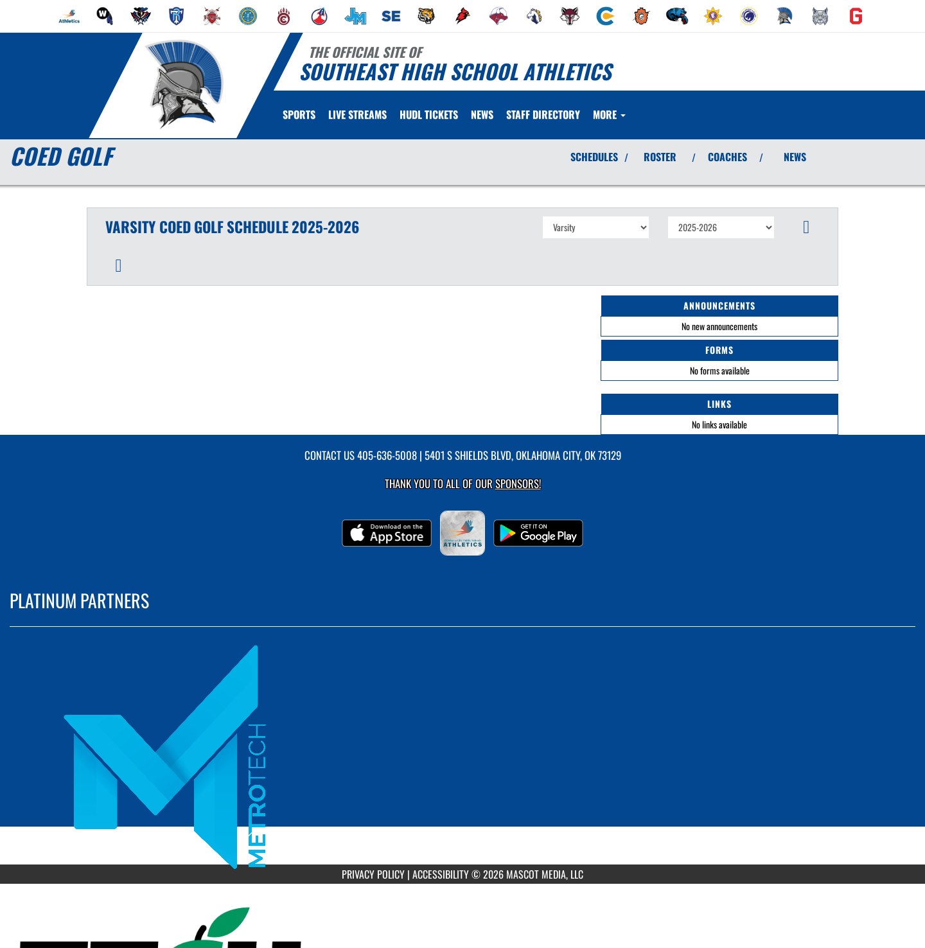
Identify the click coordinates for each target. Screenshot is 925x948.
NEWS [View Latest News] (795, 156)
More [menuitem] (609, 114)
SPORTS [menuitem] (299, 114)
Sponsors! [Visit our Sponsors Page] (518, 483)
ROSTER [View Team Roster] (660, 156)
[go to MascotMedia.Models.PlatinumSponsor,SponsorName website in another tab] (462, 755)
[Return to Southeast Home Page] (183, 84)
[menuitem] (69, 16)
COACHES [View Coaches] (727, 156)
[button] (806, 227)
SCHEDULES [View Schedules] (594, 156)
